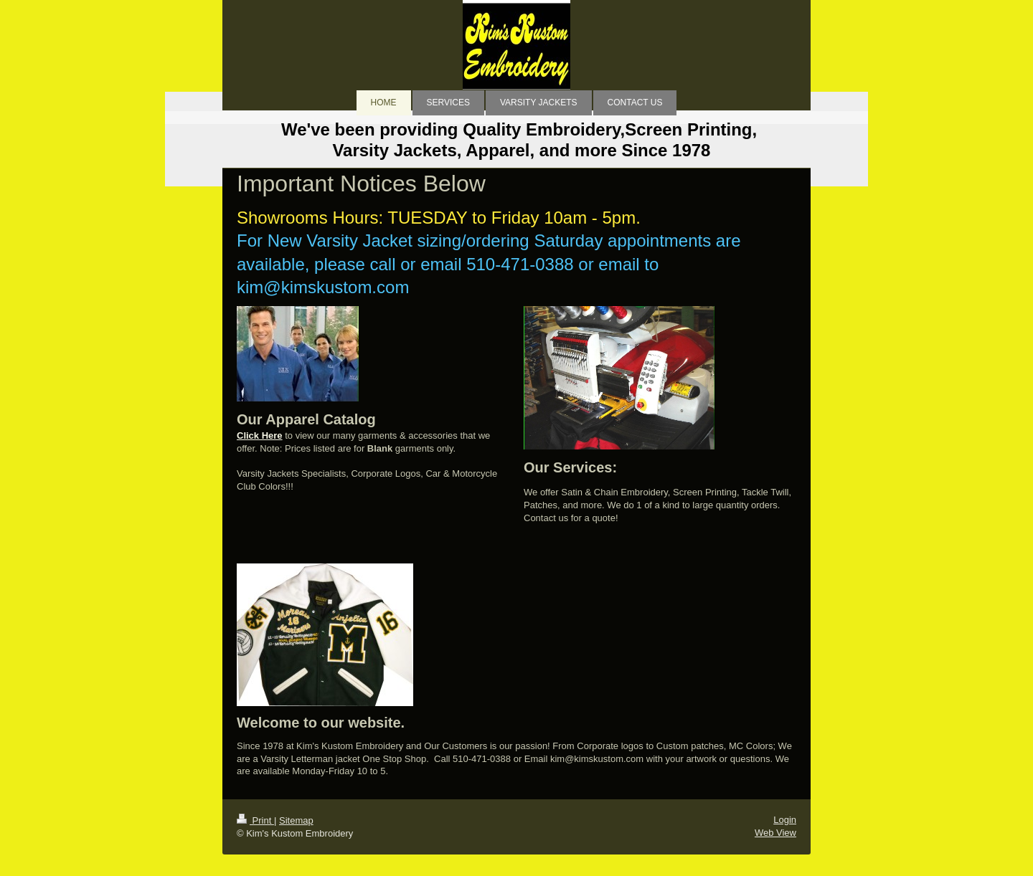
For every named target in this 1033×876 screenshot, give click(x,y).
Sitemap (296, 820)
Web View (775, 832)
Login (784, 819)
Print (255, 820)
